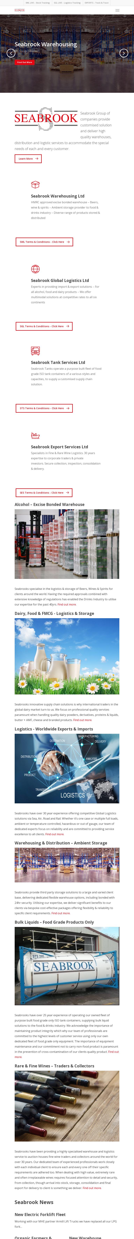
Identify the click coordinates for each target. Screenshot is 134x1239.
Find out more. (67, 604)
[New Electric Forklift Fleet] (67, 1221)
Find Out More (24, 62)
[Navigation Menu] (117, 10)
